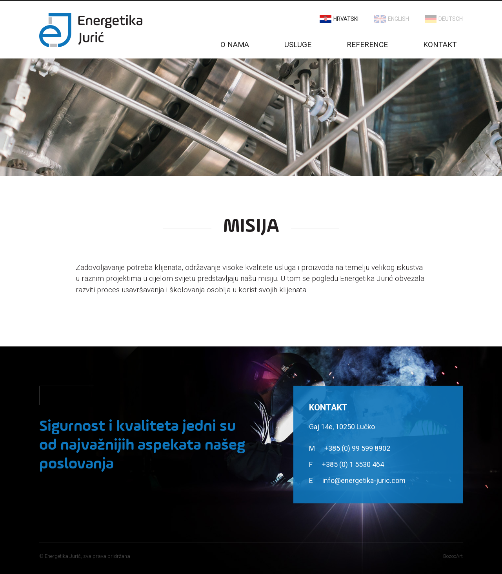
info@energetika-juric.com (364, 480)
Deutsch (450, 19)
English (398, 19)
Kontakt (440, 44)
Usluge (297, 44)
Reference (367, 44)
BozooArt (453, 556)
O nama (234, 44)
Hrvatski (345, 19)
